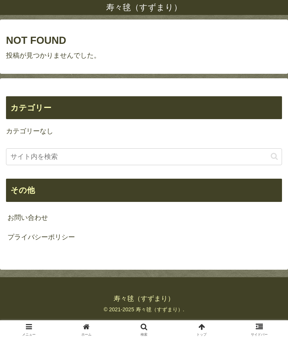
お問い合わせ (28, 217)
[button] (274, 156)
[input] (144, 156)
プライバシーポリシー (41, 237)
